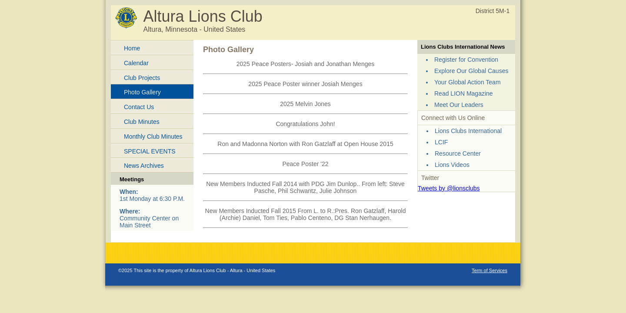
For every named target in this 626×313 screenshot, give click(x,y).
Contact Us (139, 106)
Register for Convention (466, 59)
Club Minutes (142, 121)
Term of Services (489, 270)
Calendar (136, 63)
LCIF (441, 142)
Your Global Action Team (467, 82)
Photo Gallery (142, 92)
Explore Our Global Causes (471, 70)
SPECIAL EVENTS (150, 151)
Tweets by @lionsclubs (449, 188)
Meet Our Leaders (458, 104)
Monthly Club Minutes (153, 136)
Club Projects (142, 77)
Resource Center (458, 153)
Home (132, 48)
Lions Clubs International (468, 130)
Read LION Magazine (463, 93)
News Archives (144, 165)
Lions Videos (452, 164)
